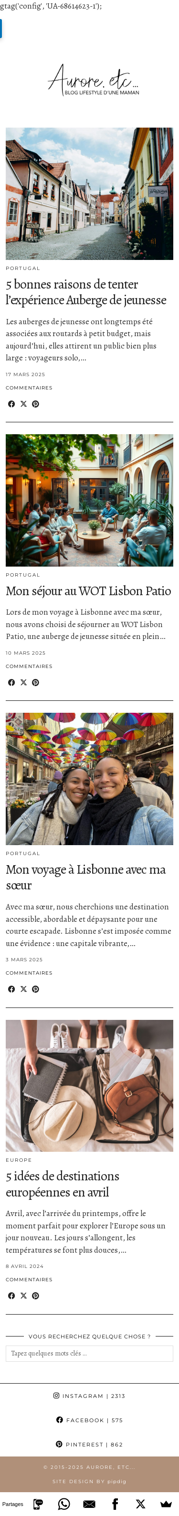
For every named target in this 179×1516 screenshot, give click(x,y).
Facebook (89, 1420)
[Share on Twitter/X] (24, 404)
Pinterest (89, 1444)
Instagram (89, 1396)
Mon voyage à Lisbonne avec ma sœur (86, 877)
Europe (19, 1160)
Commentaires (29, 388)
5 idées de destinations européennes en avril (62, 1184)
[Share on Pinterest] (36, 404)
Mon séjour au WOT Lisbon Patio (88, 591)
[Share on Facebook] (12, 404)
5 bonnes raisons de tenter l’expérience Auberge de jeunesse (86, 292)
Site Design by (89, 1481)
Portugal (23, 268)
